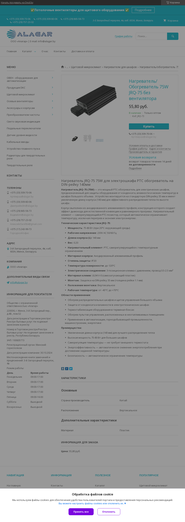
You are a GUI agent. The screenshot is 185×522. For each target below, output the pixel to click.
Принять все (81, 511)
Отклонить (108, 511)
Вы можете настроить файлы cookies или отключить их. (91, 503)
